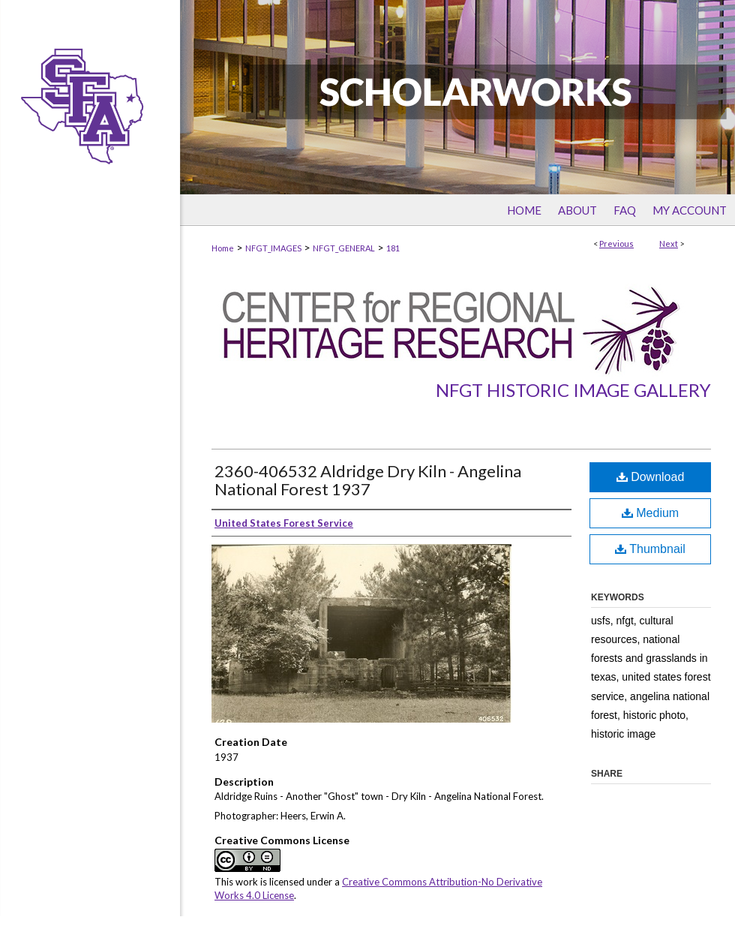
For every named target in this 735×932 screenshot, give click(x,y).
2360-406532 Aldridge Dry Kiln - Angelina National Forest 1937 (367, 480)
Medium (650, 513)
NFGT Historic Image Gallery (573, 390)
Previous (616, 243)
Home (223, 248)
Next (668, 243)
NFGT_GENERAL (344, 248)
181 (393, 248)
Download (650, 477)
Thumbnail (650, 549)
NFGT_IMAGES (273, 248)
